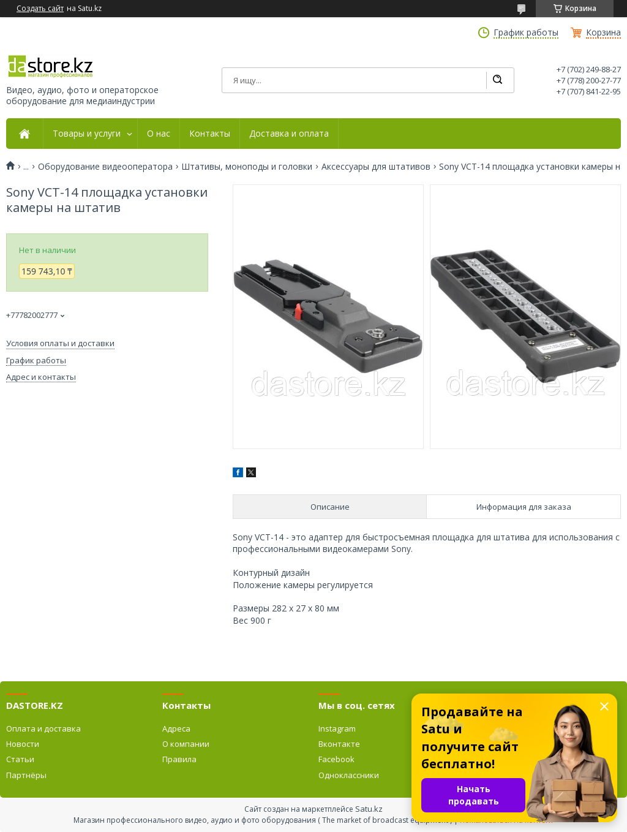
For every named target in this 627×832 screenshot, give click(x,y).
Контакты (209, 133)
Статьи (20, 759)
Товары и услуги (87, 133)
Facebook (336, 759)
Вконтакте (339, 743)
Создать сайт (40, 8)
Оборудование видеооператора (105, 166)
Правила (179, 759)
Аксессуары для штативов (375, 166)
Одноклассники (348, 775)
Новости (22, 743)
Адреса (176, 728)
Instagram (337, 728)
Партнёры (26, 775)
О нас (158, 133)
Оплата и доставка (43, 728)
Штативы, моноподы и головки (246, 166)
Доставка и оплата (289, 133)
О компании (185, 743)
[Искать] (497, 80)
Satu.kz (369, 808)
